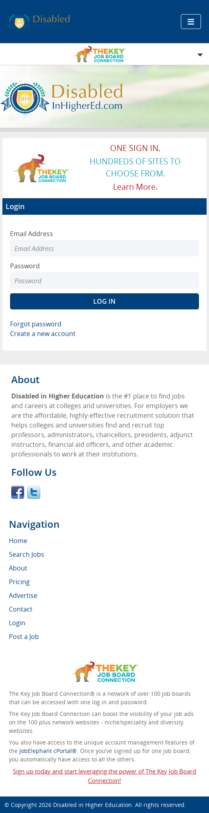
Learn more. (135, 186)
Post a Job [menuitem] (24, 636)
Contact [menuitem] (21, 609)
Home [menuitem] (18, 540)
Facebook (17, 492)
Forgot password (35, 323)
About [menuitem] (18, 568)
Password (25, 265)
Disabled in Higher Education (92, 805)
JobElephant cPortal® (48, 751)
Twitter (33, 492)
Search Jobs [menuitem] (26, 554)
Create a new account (43, 333)
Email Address (31, 233)
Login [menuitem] (17, 622)
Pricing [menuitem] (19, 581)
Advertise (23, 595)
